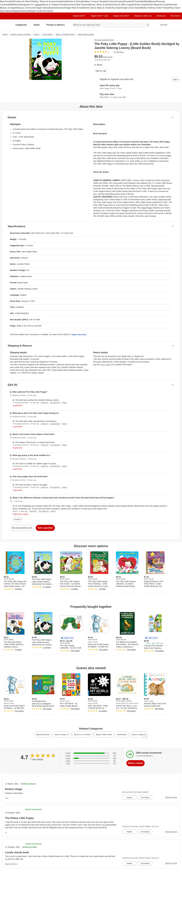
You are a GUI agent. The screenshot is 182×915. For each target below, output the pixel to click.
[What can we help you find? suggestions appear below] (111, 25)
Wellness (15, 4)
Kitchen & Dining (74, 1)
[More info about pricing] (157, 58)
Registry (16, 11)
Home (63, 1)
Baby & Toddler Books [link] (104, 735)
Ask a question (45, 528)
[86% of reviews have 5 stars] (91, 753)
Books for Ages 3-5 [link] (139, 735)
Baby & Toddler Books (65, 34)
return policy (105, 364)
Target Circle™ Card (99, 16)
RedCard (24, 11)
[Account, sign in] (162, 25)
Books (36, 34)
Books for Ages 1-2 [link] (62, 735)
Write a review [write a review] (135, 763)
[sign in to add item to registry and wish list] (175, 79)
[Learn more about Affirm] (137, 95)
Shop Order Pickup (159, 8)
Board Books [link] (122, 735)
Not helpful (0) (55, 403)
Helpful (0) (44, 403)
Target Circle (35, 11)
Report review (171, 797)
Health (8, 4)
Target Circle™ (79, 16)
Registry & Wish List (143, 16)
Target (5, 34)
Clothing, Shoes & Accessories (45, 1)
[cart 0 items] (176, 25)
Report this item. (79, 334)
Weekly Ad (145, 8)
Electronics (69, 4)
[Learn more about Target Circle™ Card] (137, 87)
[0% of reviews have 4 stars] (91, 756)
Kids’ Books (48, 34)
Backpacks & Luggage (31, 4)
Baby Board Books (86, 34)
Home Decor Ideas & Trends (98, 8)
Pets (171, 4)
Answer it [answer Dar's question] (17, 519)
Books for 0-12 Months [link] (82, 735)
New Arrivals (6, 1)
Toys (62, 4)
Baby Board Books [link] (43, 735)
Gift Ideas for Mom (21, 1)
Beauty (152, 1)
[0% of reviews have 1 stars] (91, 763)
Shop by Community (26, 8)
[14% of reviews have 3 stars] (91, 758)
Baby (146, 1)
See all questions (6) (22, 528)
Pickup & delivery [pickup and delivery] (56, 25)
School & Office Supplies (123, 4)
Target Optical (42, 8)
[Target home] (6, 25)
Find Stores (47, 11)
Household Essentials (133, 1)
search (148, 25)
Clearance (60, 8)
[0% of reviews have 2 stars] (91, 761)
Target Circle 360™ (121, 16)
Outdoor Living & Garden (94, 1)
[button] (67, 638)
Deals (52, 8)
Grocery (119, 1)
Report (64, 403)
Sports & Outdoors (51, 4)
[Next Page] (145, 737)
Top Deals (116, 8)
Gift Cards (164, 4)
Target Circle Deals (130, 8)
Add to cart (101, 71)
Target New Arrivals (74, 8)
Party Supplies (142, 4)
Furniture (111, 1)
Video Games (82, 4)
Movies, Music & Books (99, 4)
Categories (22, 25)
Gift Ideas (154, 4)
